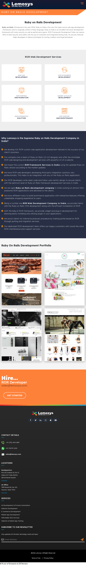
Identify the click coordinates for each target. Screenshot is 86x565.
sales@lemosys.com (14, 385)
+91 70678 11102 (9, 448)
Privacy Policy (48, 558)
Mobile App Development (10, 515)
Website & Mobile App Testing (12, 521)
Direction (4, 480)
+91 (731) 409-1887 (10, 442)
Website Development (9, 508)
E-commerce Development (11, 511)
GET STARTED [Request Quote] (14, 395)
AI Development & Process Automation (15, 505)
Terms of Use (36, 558)
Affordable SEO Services (10, 518)
